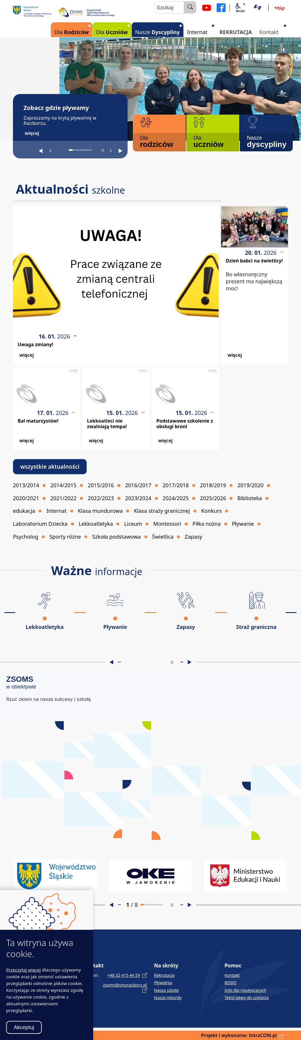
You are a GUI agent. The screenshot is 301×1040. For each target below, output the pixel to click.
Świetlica (162, 536)
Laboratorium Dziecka (40, 523)
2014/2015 (63, 485)
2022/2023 (101, 498)
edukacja (24, 511)
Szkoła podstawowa (116, 536)
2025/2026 (213, 498)
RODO (231, 982)
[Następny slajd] (120, 151)
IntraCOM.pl (263, 1035)
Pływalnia (163, 982)
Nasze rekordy (168, 997)
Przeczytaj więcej (23, 970)
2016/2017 (138, 485)
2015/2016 (101, 485)
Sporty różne (65, 536)
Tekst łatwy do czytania (247, 997)
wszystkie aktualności (49, 466)
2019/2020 (251, 485)
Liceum (133, 523)
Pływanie (243, 523)
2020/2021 (26, 498)
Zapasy (193, 536)
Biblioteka (250, 498)
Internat (56, 511)
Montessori (167, 523)
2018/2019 (213, 485)
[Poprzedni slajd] (41, 151)
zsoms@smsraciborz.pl (125, 985)
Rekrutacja (164, 975)
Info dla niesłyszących (245, 990)
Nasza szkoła (166, 990)
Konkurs (211, 511)
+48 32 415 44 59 (123, 975)
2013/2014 (26, 485)
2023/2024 (138, 498)
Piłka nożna (207, 523)
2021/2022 (63, 498)
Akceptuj (24, 1027)
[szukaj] (190, 7)
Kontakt (232, 975)
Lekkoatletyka (96, 523)
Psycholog (25, 536)
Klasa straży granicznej (162, 511)
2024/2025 (176, 498)
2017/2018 (176, 485)
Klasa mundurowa (100, 511)
